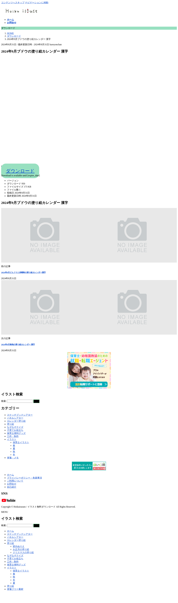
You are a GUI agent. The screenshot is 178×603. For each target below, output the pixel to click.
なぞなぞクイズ (15, 427)
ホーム (10, 474)
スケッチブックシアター (20, 415)
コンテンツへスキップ (12, 2)
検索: (3, 401)
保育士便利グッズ (16, 433)
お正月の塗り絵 (21, 549)
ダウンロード (20, 170)
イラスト (11, 439)
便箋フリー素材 (15, 589)
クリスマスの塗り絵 (23, 552)
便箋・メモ (13, 457)
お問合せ (11, 484)
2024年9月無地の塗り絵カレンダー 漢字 (18, 344)
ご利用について (15, 481)
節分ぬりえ (18, 546)
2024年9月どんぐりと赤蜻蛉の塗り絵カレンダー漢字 (23, 272)
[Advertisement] (88, 109)
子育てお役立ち (15, 430)
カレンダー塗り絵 (16, 421)
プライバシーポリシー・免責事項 (24, 478)
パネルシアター (15, 418)
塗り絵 (10, 424)
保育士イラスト (21, 442)
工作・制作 (13, 436)
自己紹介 (11, 487)
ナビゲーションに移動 (36, 2)
